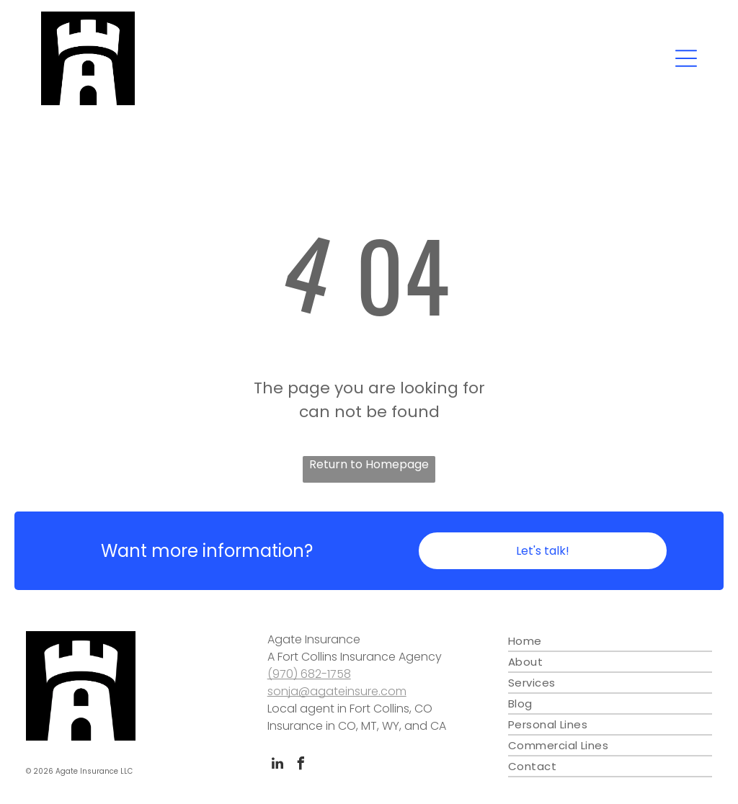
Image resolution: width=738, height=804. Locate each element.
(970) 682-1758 (309, 674)
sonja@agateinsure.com (336, 691)
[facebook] (301, 765)
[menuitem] (610, 641)
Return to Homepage (369, 464)
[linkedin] (277, 765)
